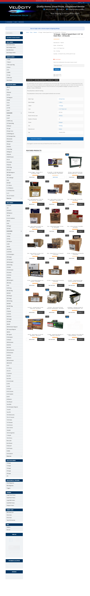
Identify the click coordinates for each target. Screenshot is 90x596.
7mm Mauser (9, 401)
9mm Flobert (9, 80)
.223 (7, 208)
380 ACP (8, 87)
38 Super (9, 144)
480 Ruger (9, 175)
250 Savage (9, 257)
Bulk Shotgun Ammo (11, 52)
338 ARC (8, 324)
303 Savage (9, 319)
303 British (9, 316)
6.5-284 (8, 386)
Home (27, 32)
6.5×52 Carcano (10, 391)
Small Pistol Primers (11, 497)
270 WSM (9, 267)
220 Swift (9, 228)
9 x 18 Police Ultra (10, 190)
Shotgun (61, 122)
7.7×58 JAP (9, 435)
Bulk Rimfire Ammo (11, 44)
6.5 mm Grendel (10, 381)
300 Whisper (9, 295)
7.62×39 (8, 215)
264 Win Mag (9, 264)
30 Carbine (9, 272)
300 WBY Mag (10, 306)
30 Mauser (9, 126)
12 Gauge (61, 105)
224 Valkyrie (9, 241)
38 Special (9, 92)
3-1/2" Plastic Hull (62, 109)
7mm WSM (9, 404)
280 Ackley (9, 282)
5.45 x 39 (8, 370)
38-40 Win (9, 146)
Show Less (9, 198)
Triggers (8, 488)
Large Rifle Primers (11, 500)
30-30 (8, 285)
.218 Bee (8, 236)
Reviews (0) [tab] (50, 80)
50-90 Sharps (9, 448)
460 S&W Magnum (11, 172)
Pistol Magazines (10, 483)
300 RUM (9, 293)
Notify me (57, 69)
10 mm (8, 102)
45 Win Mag (9, 167)
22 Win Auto (9, 77)
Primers (9, 492)
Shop (31, 32)
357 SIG (8, 95)
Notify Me (55, 177)
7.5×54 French (10, 425)
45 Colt (8, 159)
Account (79, 2)
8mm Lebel (9, 440)
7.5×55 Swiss (9, 420)
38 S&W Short (10, 141)
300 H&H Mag (10, 290)
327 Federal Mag (10, 123)
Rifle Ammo (10, 202)
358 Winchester (10, 342)
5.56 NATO (9, 210)
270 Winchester (10, 270)
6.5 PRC (8, 383)
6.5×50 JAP (9, 389)
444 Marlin (9, 357)
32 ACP (8, 118)
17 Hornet (9, 233)
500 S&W (8, 182)
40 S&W (8, 100)
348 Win (8, 332)
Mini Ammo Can (10, 512)
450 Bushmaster (10, 360)
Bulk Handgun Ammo (11, 47)
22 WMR (8, 72)
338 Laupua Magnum (11, 329)
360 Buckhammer (10, 350)
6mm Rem (9, 378)
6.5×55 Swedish (10, 394)
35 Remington (10, 337)
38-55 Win (9, 347)
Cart (83, 2)
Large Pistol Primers (11, 495)
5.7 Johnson (9, 373)
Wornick (8, 529)
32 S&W (8, 115)
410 (7, 476)
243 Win (8, 246)
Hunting (60, 125)
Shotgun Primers (10, 505)
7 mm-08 (8, 409)
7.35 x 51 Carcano (10, 417)
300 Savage (9, 298)
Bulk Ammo (10, 42)
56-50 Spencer (10, 453)
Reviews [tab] (56, 80)
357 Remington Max (11, 136)
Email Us (61, 9)
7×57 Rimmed (9, 422)
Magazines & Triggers (13, 480)
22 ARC (8, 244)
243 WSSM (9, 249)
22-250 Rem (9, 251)
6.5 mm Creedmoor (11, 218)
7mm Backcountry (10, 414)
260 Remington (10, 262)
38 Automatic (9, 139)
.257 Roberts (9, 259)
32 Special (9, 311)
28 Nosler (9, 277)
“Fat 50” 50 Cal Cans (11, 520)
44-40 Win (9, 355)
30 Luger (9, 128)
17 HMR (8, 59)
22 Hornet (9, 205)
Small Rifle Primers (11, 503)
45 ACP (8, 105)
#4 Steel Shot (62, 99)
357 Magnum (9, 97)
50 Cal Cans (9, 517)
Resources (21, 22)
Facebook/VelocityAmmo (76, 9)
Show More (9, 113)
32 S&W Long (9, 120)
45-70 (8, 365)
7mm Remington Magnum (12, 407)
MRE (8, 524)
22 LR (8, 69)
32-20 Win (9, 314)
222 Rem (8, 238)
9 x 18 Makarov (10, 188)
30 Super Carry (10, 131)
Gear (15, 22)
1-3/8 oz (60, 102)
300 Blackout (9, 213)
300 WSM (9, 303)
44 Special (9, 154)
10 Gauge (9, 463)
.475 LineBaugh (10, 177)
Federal (35, 32)
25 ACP (8, 110)
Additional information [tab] (40, 80)
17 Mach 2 (9, 62)
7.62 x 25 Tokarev (10, 195)
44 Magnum (9, 151)
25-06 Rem (9, 275)
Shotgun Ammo (11, 460)
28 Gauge (9, 473)
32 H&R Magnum (10, 133)
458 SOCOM (9, 363)
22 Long (8, 75)
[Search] (21, 33)
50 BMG (8, 451)
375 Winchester (10, 352)
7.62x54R (8, 430)
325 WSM (9, 321)
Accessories (9, 22)
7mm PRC (9, 412)
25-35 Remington (10, 254)
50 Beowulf (9, 445)
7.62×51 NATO (10, 427)
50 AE (8, 180)
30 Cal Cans (9, 515)
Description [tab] (30, 80)
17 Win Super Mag (11, 64)
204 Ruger (9, 226)
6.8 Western (9, 399)
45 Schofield (9, 162)
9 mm (8, 89)
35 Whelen (9, 339)
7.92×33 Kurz (9, 438)
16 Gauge (9, 468)
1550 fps (61, 115)
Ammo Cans (10, 509)
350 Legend (9, 334)
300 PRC (8, 308)
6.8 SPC (8, 396)
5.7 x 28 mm (9, 185)
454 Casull (9, 170)
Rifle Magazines (10, 485)
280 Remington (10, 280)
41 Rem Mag (9, 149)
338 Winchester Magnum (12, 326)
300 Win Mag (9, 301)
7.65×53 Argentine (10, 432)
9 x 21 (8, 193)
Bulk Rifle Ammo (10, 50)
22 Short (8, 67)
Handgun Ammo (11, 84)
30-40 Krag (9, 288)
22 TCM (8, 108)
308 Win (8, 220)
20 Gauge (9, 471)
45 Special (9, 164)
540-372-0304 (49, 9)
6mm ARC (9, 376)
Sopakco (8, 527)
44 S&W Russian (10, 157)
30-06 (8, 223)
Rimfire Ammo (11, 57)
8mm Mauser (9, 443)
